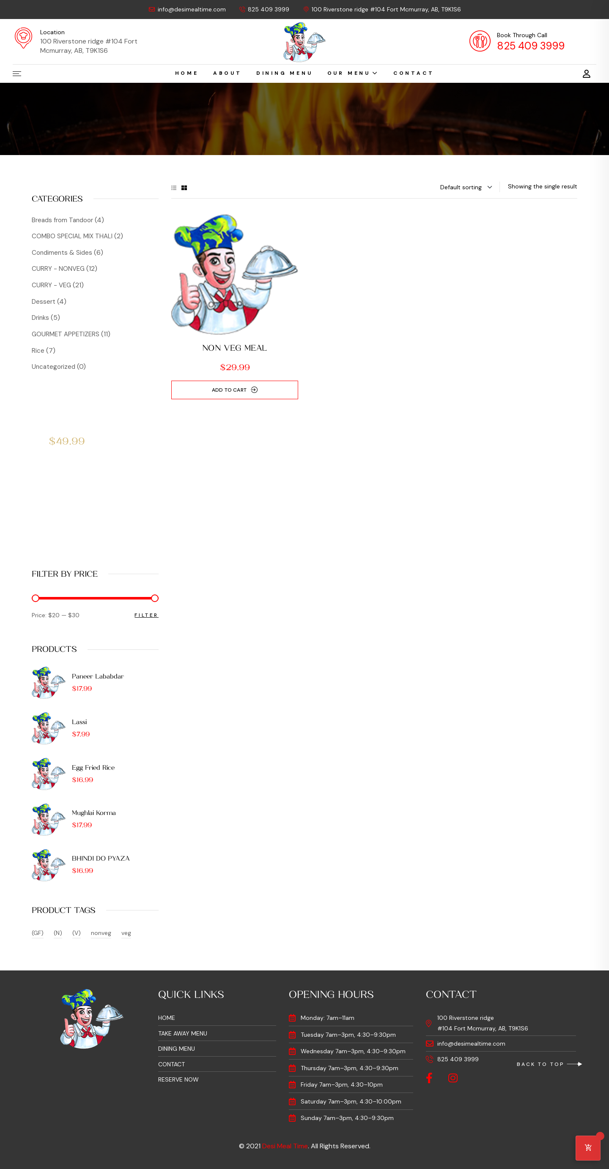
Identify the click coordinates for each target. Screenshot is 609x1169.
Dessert (43, 301)
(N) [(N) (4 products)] (58, 933)
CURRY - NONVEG (58, 268)
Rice (38, 350)
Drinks (40, 317)
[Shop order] (466, 187)
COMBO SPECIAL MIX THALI (72, 236)
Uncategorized (53, 366)
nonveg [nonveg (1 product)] (101, 933)
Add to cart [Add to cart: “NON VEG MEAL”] (229, 390)
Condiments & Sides (62, 252)
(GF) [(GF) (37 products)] (38, 933)
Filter (146, 615)
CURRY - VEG (51, 285)
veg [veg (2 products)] (126, 933)
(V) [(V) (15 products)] (76, 933)
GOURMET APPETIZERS (65, 334)
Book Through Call (522, 35)
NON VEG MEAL (234, 348)
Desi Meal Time (285, 1146)
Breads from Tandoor (62, 220)
